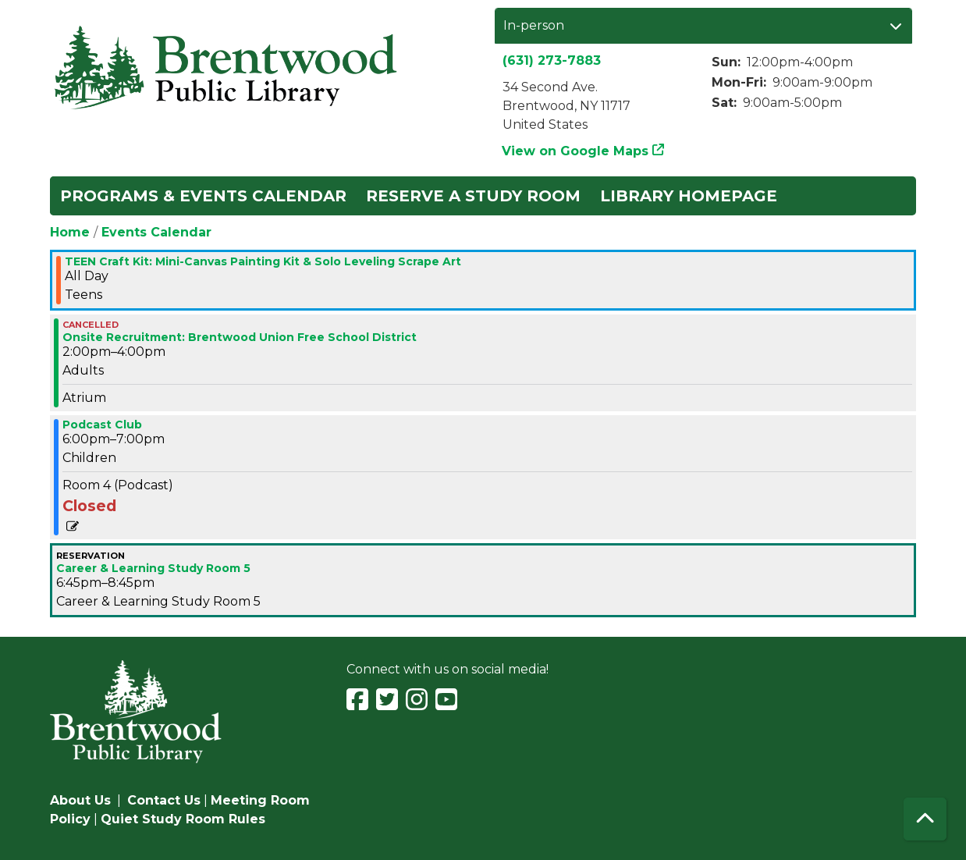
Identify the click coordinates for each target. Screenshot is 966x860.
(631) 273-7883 (552, 60)
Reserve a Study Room (473, 196)
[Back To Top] (925, 819)
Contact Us (164, 800)
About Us (80, 800)
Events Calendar (156, 232)
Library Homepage (688, 196)
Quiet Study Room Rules (183, 819)
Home (70, 232)
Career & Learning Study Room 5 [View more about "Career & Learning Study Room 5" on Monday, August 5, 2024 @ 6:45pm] (153, 568)
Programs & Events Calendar (203, 196)
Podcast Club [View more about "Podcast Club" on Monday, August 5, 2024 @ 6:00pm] (102, 424)
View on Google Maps (575, 151)
